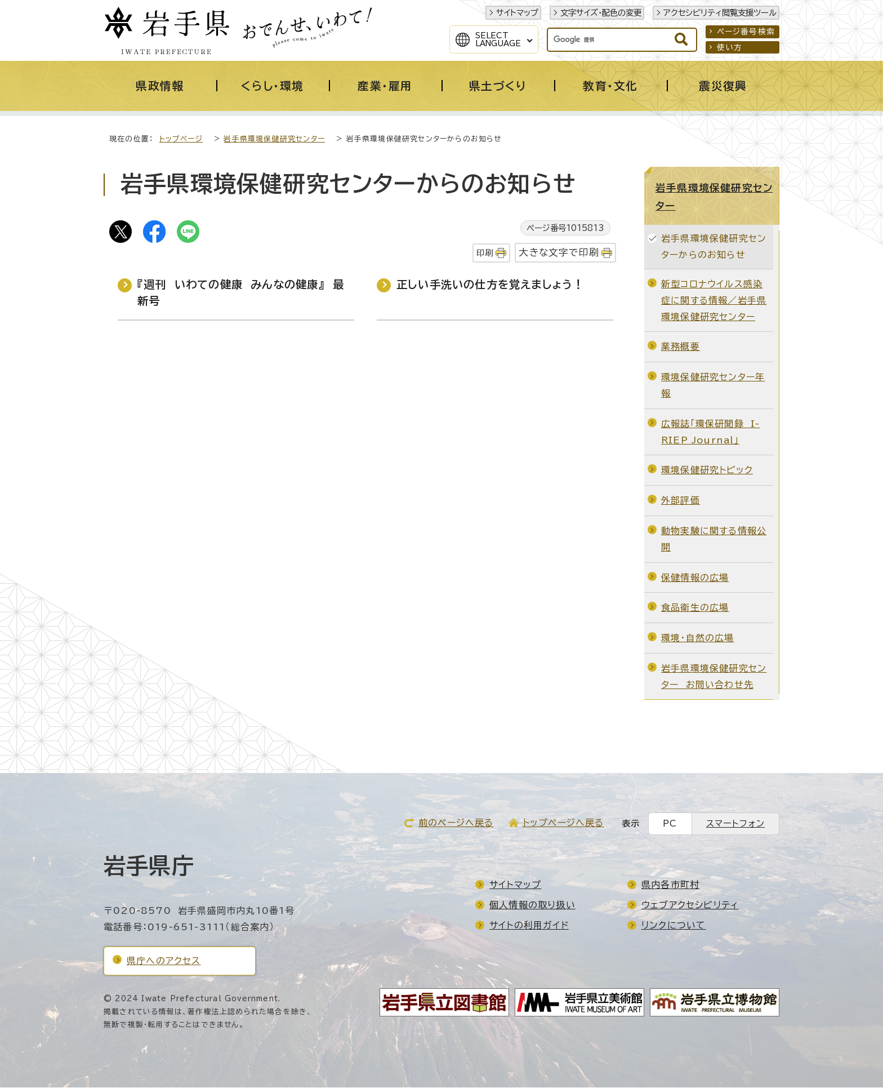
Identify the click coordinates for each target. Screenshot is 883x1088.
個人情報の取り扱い (532, 905)
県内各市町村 (670, 885)
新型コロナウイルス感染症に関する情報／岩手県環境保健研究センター (713, 301)
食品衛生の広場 (695, 607)
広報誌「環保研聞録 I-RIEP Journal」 (710, 432)
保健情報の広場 (695, 578)
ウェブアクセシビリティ (689, 905)
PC (670, 824)
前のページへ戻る (456, 823)
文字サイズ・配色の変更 (600, 12)
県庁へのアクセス (164, 961)
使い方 (730, 47)
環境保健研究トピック (707, 470)
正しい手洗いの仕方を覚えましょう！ (490, 284)
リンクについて (673, 925)
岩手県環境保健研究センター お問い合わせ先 (713, 677)
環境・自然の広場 (697, 638)
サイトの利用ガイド (529, 925)
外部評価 (680, 500)
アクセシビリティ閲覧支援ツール (720, 12)
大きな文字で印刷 (559, 252)
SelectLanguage (498, 39)
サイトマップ (517, 12)
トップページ (181, 139)
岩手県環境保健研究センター (274, 139)
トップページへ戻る (563, 823)
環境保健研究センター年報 (713, 385)
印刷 (484, 253)
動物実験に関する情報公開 (713, 539)
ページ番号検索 (746, 31)
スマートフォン (735, 824)
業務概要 (680, 347)
